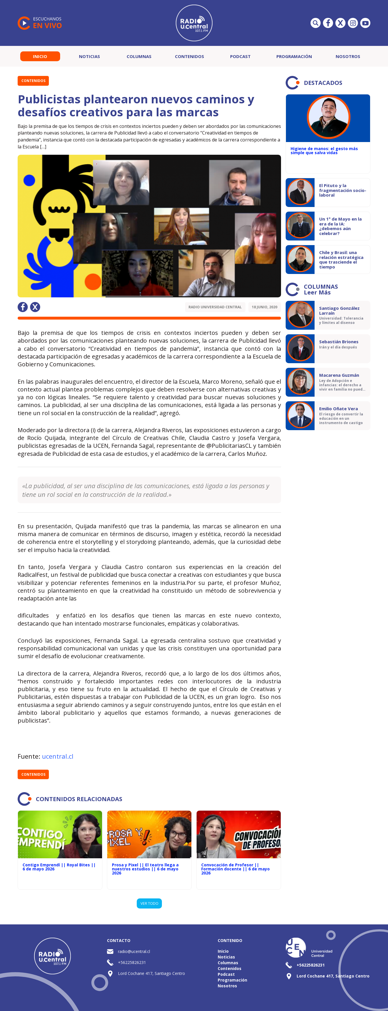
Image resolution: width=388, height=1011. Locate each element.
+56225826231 (132, 962)
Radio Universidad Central (215, 307)
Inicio (40, 56)
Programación (294, 56)
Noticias (89, 56)
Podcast (240, 56)
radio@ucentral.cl (134, 951)
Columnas (139, 56)
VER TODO (149, 903)
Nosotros (348, 56)
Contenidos (189, 56)
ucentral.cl (57, 756)
